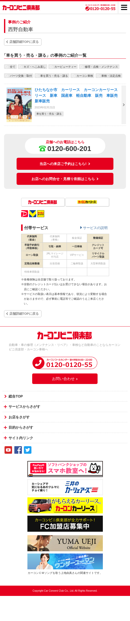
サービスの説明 (95, 228)
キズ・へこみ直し (35, 66)
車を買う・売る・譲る (54, 75)
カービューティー (65, 66)
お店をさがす (19, 417)
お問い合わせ (65, 378)
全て (12, 66)
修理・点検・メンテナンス (101, 66)
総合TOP (16, 396)
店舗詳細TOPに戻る (24, 42)
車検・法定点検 (111, 75)
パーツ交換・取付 (21, 75)
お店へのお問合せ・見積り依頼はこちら (65, 179)
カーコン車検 (84, 75)
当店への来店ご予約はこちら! (65, 164)
